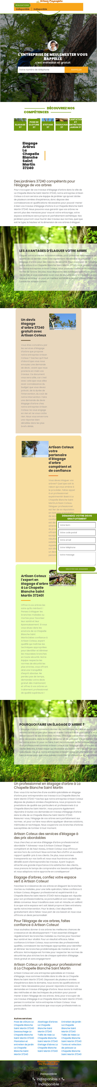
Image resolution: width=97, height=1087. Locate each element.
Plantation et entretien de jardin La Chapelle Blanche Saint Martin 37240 (24, 1048)
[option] (20, 124)
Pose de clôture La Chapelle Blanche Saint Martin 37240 (24, 1025)
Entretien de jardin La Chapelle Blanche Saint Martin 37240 (71, 1026)
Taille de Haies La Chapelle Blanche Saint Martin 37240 (71, 1038)
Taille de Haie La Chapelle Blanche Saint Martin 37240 (48, 1038)
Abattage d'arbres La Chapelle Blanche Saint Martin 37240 (48, 1026)
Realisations (22, 5)
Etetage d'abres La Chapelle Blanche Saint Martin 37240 (48, 1048)
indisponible (45, 1079)
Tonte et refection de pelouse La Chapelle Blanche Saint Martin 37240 (71, 1049)
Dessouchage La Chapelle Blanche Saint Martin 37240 (24, 1035)
